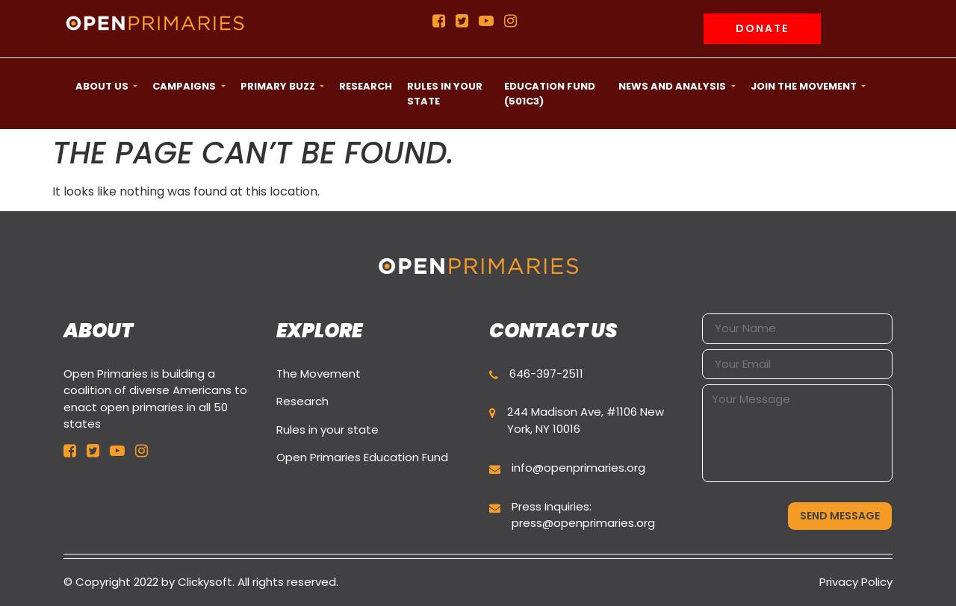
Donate (762, 28)
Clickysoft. (206, 582)
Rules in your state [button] (444, 93)
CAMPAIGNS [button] (185, 86)
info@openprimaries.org (578, 467)
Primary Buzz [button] (278, 86)
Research (302, 401)
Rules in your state (327, 429)
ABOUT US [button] (103, 86)
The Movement (318, 373)
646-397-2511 (546, 373)
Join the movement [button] (805, 86)
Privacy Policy (856, 582)
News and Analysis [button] (673, 86)
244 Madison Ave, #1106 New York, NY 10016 (585, 420)
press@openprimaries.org (583, 523)
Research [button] (365, 86)
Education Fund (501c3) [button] (549, 93)
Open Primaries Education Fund (362, 457)
